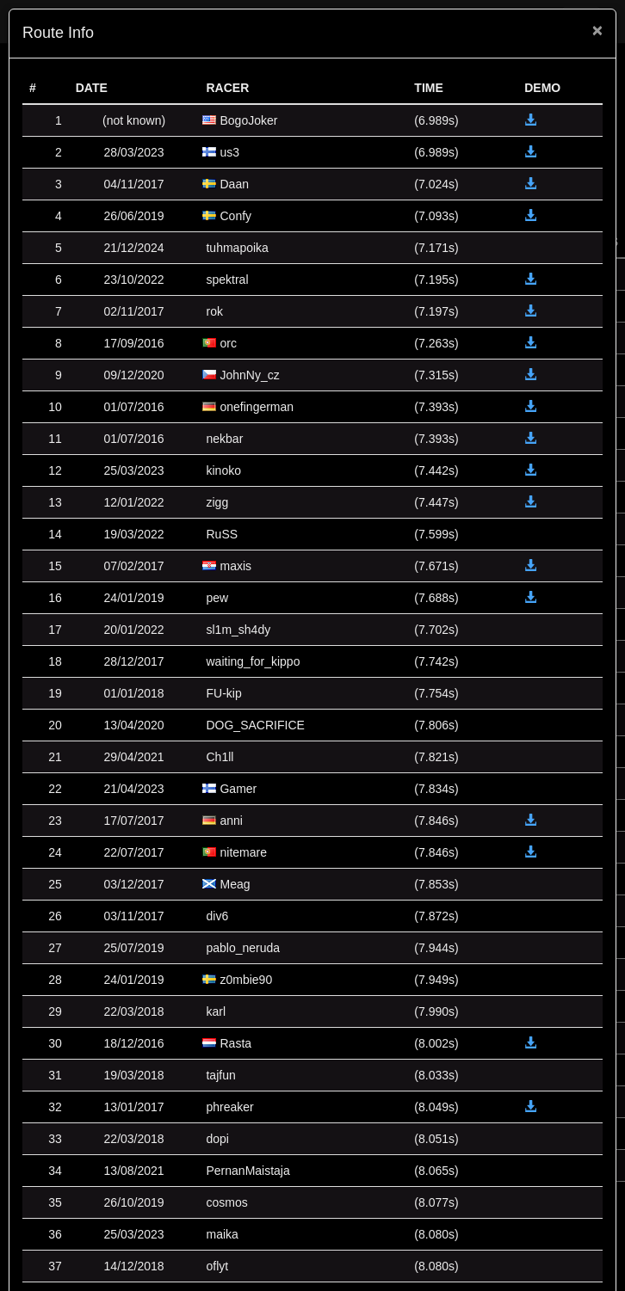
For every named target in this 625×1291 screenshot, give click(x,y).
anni (231, 820)
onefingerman (257, 407)
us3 (229, 152)
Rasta (235, 1043)
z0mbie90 (246, 980)
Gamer (238, 789)
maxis (235, 566)
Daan (234, 184)
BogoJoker (248, 120)
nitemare (243, 852)
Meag (235, 884)
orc (228, 343)
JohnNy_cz (249, 375)
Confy (235, 216)
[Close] (597, 30)
